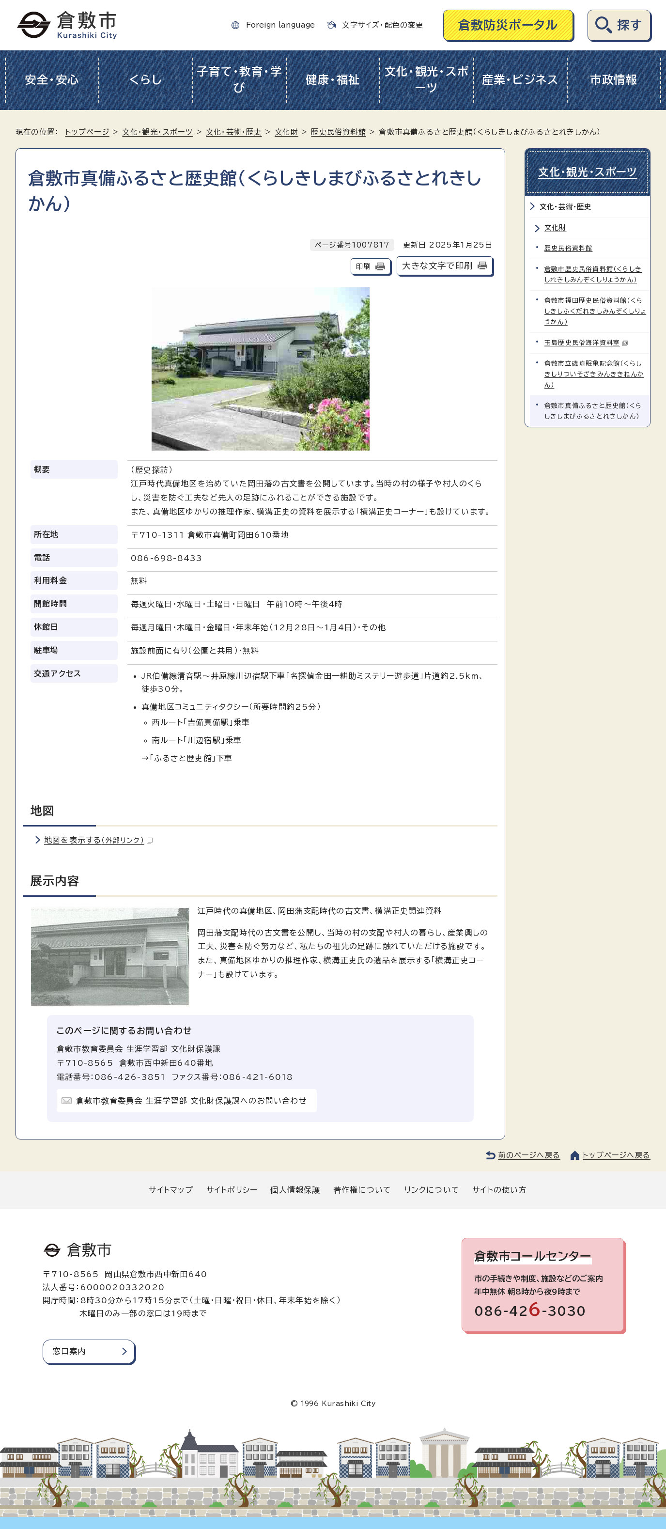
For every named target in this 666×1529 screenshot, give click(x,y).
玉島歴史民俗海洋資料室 (586, 343)
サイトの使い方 (499, 1190)
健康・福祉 (333, 79)
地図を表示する (98, 840)
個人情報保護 (295, 1190)
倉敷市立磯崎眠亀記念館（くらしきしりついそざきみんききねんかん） (594, 374)
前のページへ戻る (529, 1155)
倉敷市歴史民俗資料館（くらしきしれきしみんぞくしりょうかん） (593, 274)
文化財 (286, 132)
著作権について (362, 1190)
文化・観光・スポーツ (427, 80)
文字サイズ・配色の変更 (382, 25)
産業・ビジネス (520, 79)
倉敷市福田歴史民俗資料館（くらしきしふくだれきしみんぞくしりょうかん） (595, 311)
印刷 (363, 266)
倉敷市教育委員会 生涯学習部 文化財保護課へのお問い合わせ (191, 1101)
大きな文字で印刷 (437, 266)
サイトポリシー (232, 1190)
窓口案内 (69, 1351)
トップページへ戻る (617, 1155)
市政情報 (614, 79)
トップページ (87, 132)
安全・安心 (52, 79)
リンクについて (432, 1190)
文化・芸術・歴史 (234, 132)
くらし (145, 79)
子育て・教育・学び (239, 80)
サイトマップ (171, 1190)
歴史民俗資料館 (338, 132)
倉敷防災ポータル (508, 25)
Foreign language (280, 25)
